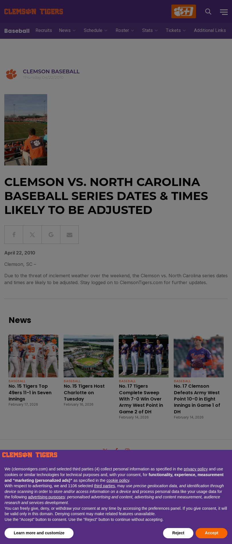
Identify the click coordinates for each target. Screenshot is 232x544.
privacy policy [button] (196, 469)
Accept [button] (211, 533)
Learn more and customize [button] (39, 533)
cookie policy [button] (117, 480)
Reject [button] (178, 533)
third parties (104, 486)
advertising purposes (46, 497)
